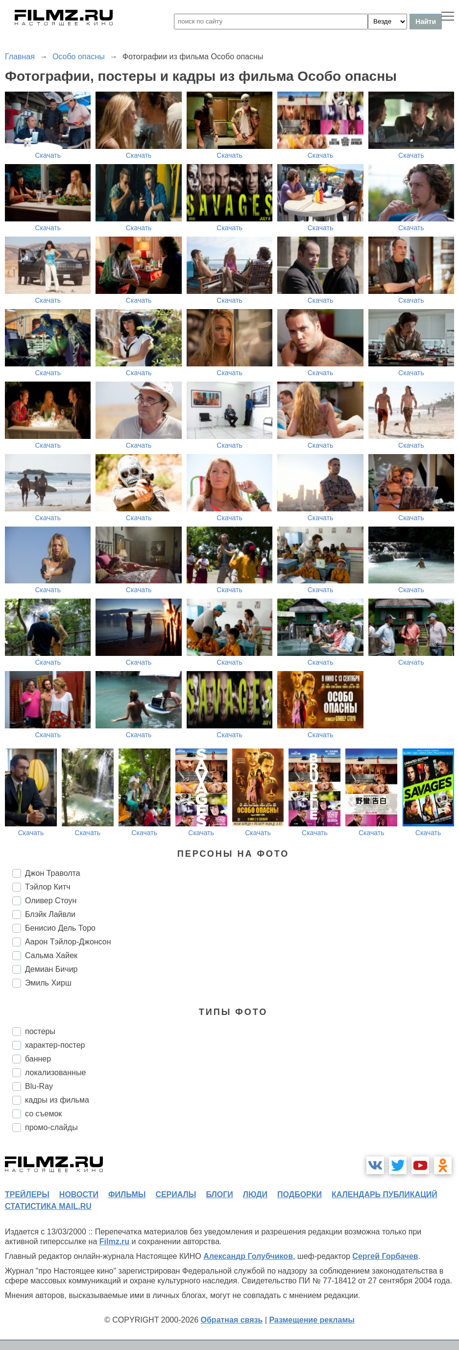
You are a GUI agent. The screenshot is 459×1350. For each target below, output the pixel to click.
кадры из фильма (57, 1100)
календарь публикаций (384, 1194)
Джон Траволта (52, 873)
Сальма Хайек (51, 955)
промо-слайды (51, 1127)
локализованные (55, 1072)
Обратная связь (232, 1320)
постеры (40, 1031)
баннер (38, 1059)
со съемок (43, 1113)
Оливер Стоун (50, 900)
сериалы (175, 1194)
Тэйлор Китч (48, 887)
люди (255, 1194)
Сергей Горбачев (385, 1256)
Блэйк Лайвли (50, 914)
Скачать (48, 155)
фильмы (126, 1194)
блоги (219, 1194)
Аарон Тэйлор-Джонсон (68, 942)
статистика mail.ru (48, 1206)
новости (78, 1194)
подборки (299, 1194)
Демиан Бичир (51, 969)
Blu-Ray (39, 1086)
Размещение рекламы (312, 1320)
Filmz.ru (114, 1241)
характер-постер (55, 1045)
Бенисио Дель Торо (60, 928)
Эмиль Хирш (48, 983)
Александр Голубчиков (248, 1256)
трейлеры (27, 1194)
